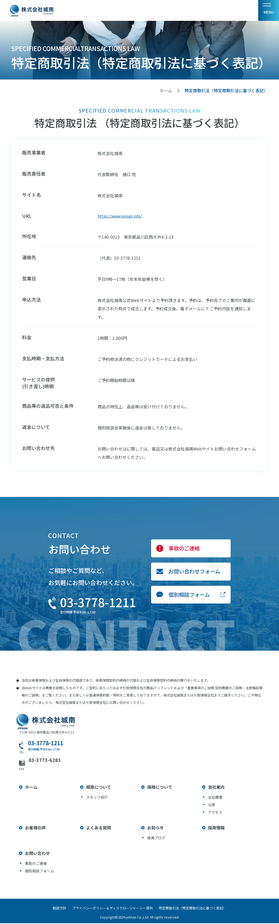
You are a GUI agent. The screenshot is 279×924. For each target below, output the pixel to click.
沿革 (211, 805)
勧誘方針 (55, 908)
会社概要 (215, 798)
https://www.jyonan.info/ (122, 216)
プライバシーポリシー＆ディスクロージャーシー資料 (112, 908)
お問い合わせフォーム (194, 572)
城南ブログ (156, 838)
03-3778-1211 (98, 602)
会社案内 (216, 788)
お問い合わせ (37, 854)
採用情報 (216, 828)
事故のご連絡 (184, 549)
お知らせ (155, 828)
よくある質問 (98, 828)
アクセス (215, 813)
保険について (159, 788)
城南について (98, 788)
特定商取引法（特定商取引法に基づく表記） (197, 908)
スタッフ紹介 (97, 798)
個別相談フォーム (189, 595)
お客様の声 (35, 828)
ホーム (166, 90)
